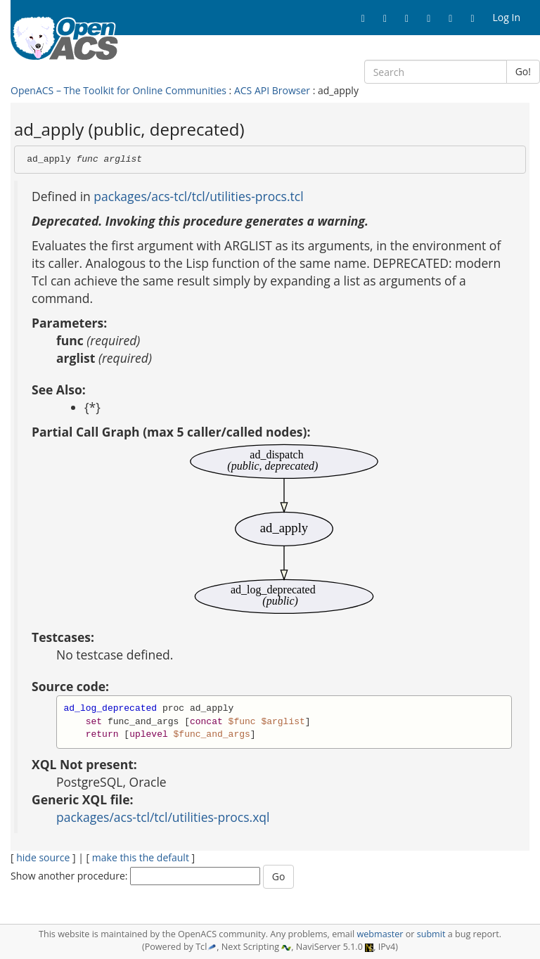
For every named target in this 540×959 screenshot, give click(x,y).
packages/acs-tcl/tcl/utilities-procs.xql (162, 817)
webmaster (379, 934)
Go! (523, 71)
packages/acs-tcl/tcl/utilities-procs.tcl (198, 196)
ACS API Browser (272, 90)
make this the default (140, 857)
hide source (43, 857)
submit (431, 934)
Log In (506, 17)
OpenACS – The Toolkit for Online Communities (118, 90)
